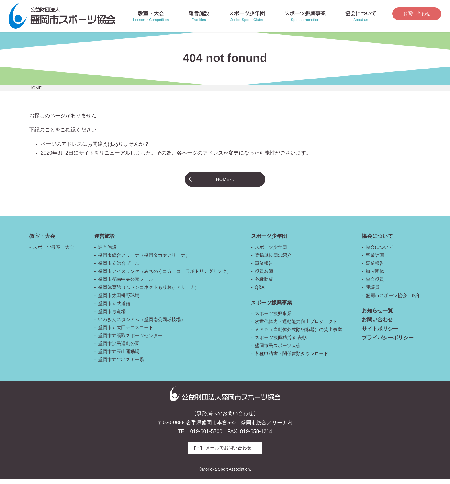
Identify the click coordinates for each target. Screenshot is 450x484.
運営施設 (107, 252)
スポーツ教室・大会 (53, 252)
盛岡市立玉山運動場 (118, 356)
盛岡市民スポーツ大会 (278, 350)
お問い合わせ (416, 13)
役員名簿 (264, 276)
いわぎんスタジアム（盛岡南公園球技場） (141, 324)
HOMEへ (225, 181)
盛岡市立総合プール (118, 268)
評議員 (372, 292)
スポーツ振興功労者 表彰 (281, 342)
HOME (35, 87)
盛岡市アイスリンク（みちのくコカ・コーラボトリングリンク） (164, 276)
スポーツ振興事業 (273, 318)
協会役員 (375, 284)
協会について (379, 252)
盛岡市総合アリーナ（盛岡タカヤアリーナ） (144, 260)
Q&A (260, 292)
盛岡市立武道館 (114, 308)
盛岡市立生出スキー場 (121, 364)
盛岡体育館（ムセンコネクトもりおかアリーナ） (148, 292)
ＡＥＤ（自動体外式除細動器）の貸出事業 (298, 334)
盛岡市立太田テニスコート (125, 332)
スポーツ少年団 (271, 252)
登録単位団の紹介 (273, 260)
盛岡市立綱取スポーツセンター (130, 340)
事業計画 (375, 260)
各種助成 (264, 284)
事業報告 (264, 268)
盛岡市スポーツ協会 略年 (393, 300)
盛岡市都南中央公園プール (125, 284)
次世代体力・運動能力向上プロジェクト (296, 326)
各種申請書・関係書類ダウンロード (291, 358)
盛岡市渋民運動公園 (118, 348)
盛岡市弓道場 (112, 316)
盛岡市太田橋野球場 (118, 300)
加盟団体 (375, 276)
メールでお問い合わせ (228, 452)
